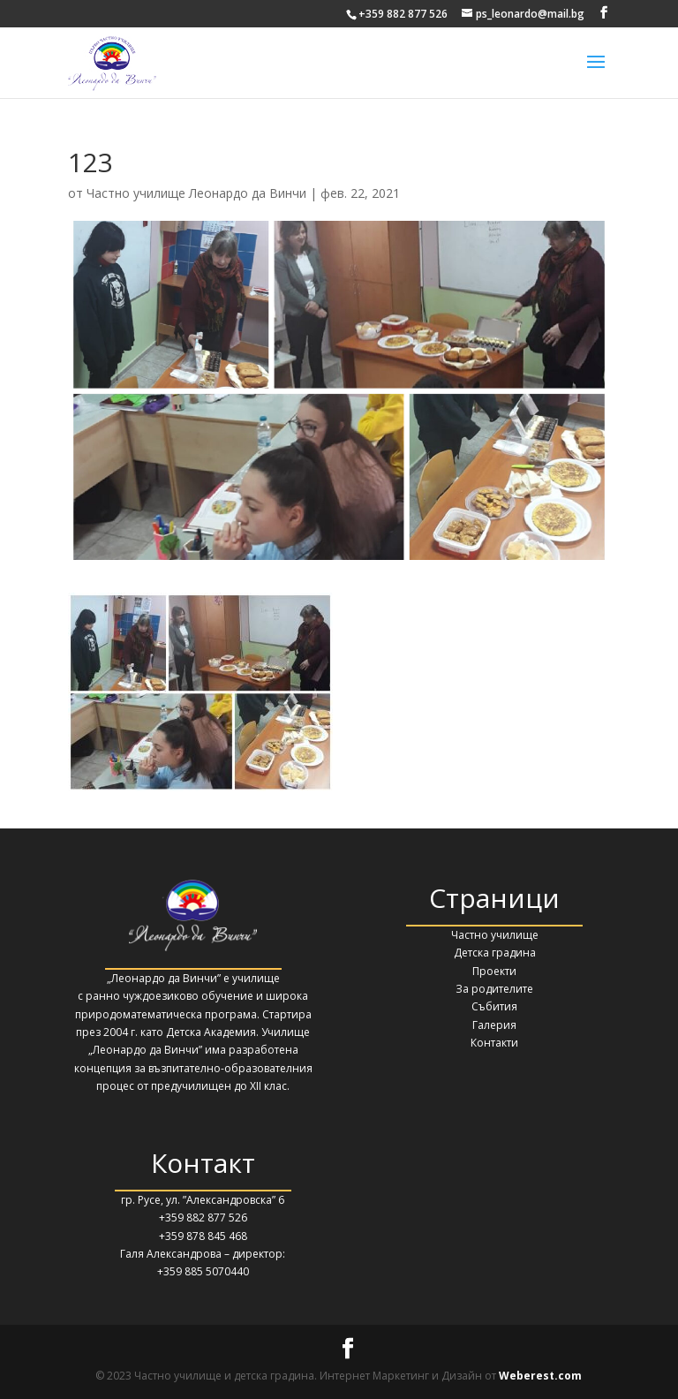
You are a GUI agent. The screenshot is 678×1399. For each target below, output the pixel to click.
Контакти (494, 1042)
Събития (494, 1006)
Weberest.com (540, 1375)
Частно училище (495, 934)
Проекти (494, 971)
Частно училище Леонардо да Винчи (196, 193)
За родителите (494, 988)
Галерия (494, 1024)
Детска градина (495, 952)
